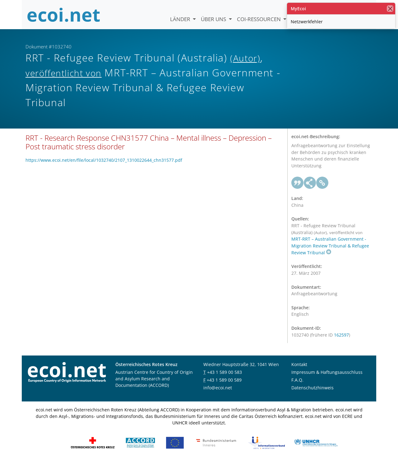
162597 (341, 335)
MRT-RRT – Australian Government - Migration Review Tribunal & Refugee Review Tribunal (330, 245)
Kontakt (299, 364)
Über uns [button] (214, 19)
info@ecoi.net (217, 388)
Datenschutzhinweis (312, 388)
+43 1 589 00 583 (224, 372)
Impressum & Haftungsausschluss (327, 372)
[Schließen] (390, 8)
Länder (181, 19)
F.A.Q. (297, 380)
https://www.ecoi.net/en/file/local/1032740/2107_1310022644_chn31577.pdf (103, 160)
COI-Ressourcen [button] (259, 19)
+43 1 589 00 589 (224, 380)
